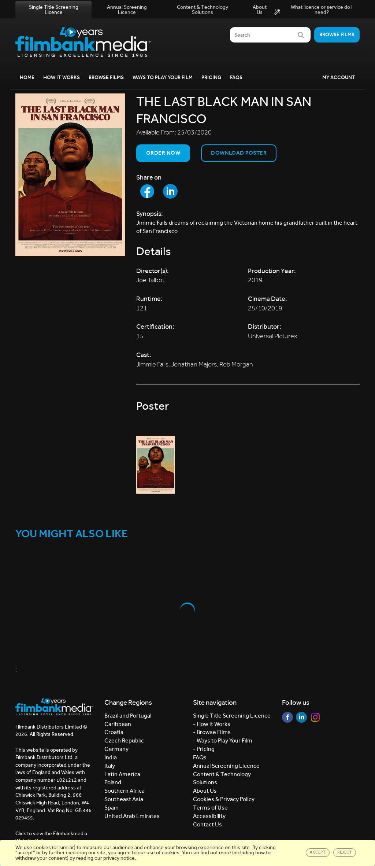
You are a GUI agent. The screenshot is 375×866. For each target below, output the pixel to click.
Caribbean (117, 724)
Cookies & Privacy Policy (224, 799)
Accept (318, 852)
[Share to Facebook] (147, 191)
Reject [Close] (344, 852)
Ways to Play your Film (163, 77)
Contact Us (207, 824)
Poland (112, 782)
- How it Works (211, 724)
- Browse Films (212, 732)
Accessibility (209, 815)
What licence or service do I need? (313, 10)
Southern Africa (124, 790)
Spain (111, 807)
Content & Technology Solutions (202, 9)
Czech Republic (124, 740)
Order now (163, 153)
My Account (338, 77)
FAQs (236, 77)
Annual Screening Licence (127, 9)
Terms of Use (210, 807)
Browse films (336, 35)
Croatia (113, 732)
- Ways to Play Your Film (222, 740)
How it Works (61, 77)
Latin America (122, 774)
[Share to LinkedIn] (170, 191)
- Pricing (204, 748)
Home (27, 77)
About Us (260, 9)
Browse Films (106, 77)
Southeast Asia (123, 799)
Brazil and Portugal (127, 715)
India (110, 757)
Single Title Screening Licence (53, 9)
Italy (109, 765)
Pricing (211, 77)
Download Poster (239, 153)
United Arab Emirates (132, 815)
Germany (116, 748)
